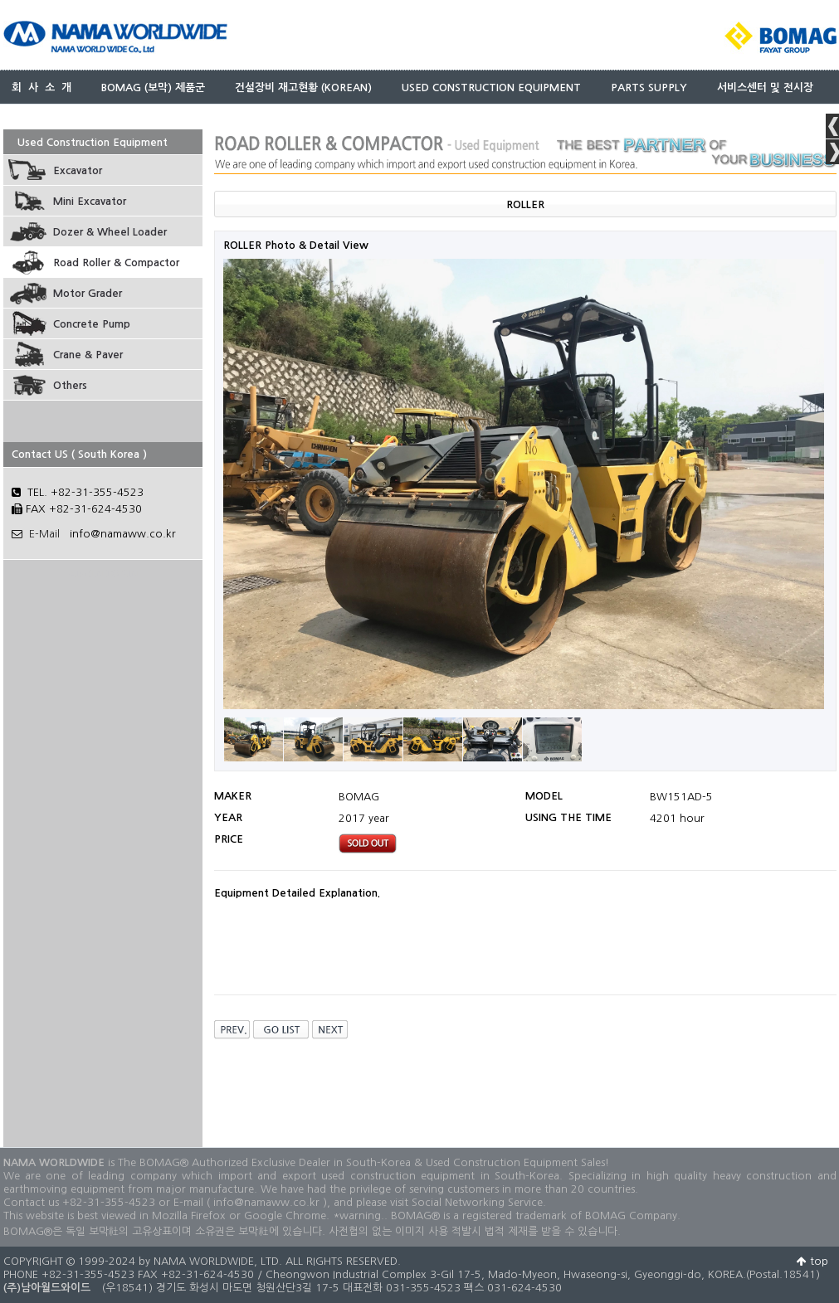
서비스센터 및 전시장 (765, 87)
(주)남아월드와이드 (46, 1287)
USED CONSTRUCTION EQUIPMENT (491, 87)
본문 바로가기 (0, 0)
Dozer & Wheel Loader (110, 231)
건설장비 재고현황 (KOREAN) (303, 87)
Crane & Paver (88, 354)
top (812, 1261)
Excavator (77, 170)
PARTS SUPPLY (649, 87)
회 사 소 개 (41, 87)
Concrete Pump (91, 323)
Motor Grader (87, 293)
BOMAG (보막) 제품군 (153, 87)
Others (70, 385)
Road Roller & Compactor (116, 262)
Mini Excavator (89, 201)
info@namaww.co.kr (123, 533)
